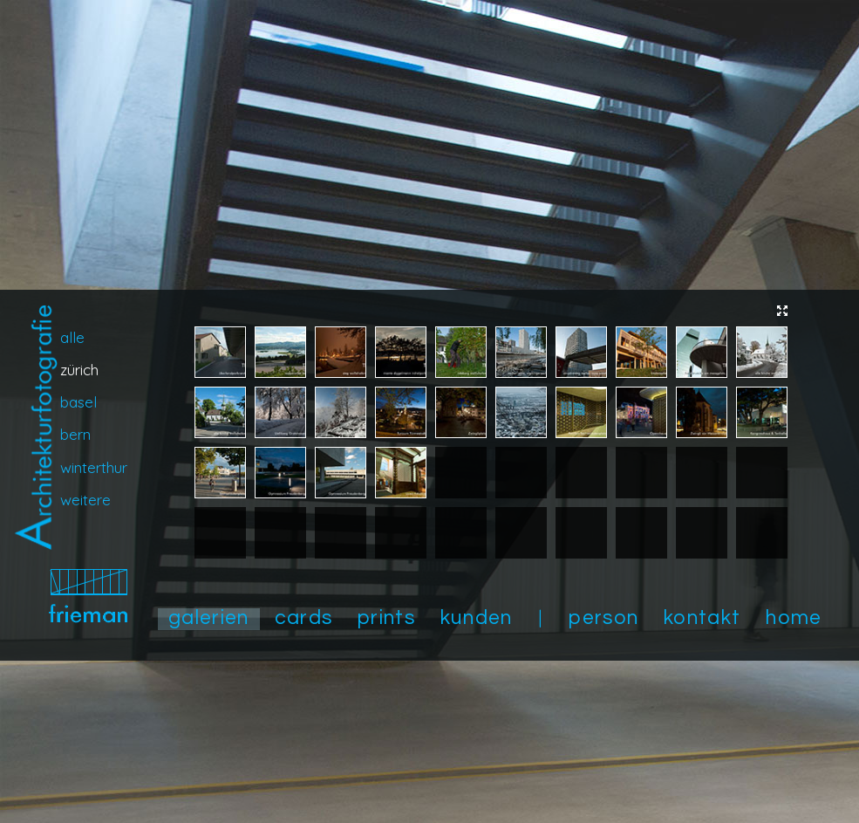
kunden (476, 617)
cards (304, 617)
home (794, 617)
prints (386, 617)
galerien (208, 617)
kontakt (702, 617)
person (603, 617)
